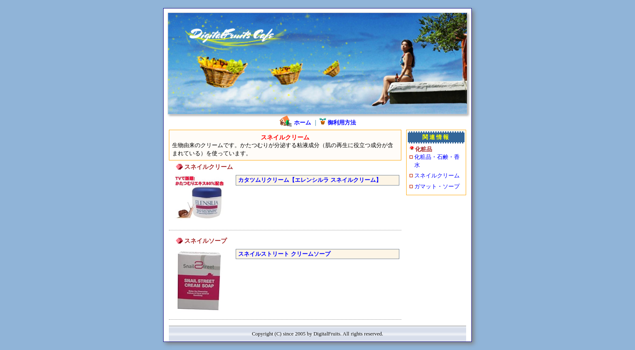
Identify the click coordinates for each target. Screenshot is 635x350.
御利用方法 (338, 122)
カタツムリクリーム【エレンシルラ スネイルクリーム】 (309, 180)
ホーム (295, 122)
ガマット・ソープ (437, 186)
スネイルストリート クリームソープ (284, 254)
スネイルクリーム (437, 175)
